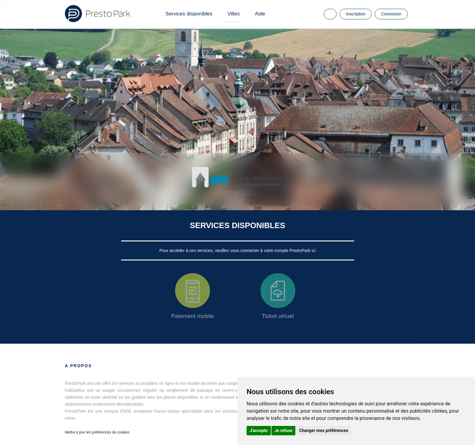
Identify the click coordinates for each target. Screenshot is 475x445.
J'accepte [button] (259, 430)
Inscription (355, 13)
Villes (234, 14)
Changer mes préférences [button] (323, 430)
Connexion (391, 13)
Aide (260, 14)
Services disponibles (188, 14)
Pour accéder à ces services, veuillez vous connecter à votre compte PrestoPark (235, 250)
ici (314, 250)
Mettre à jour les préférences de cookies (97, 432)
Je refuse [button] (283, 430)
